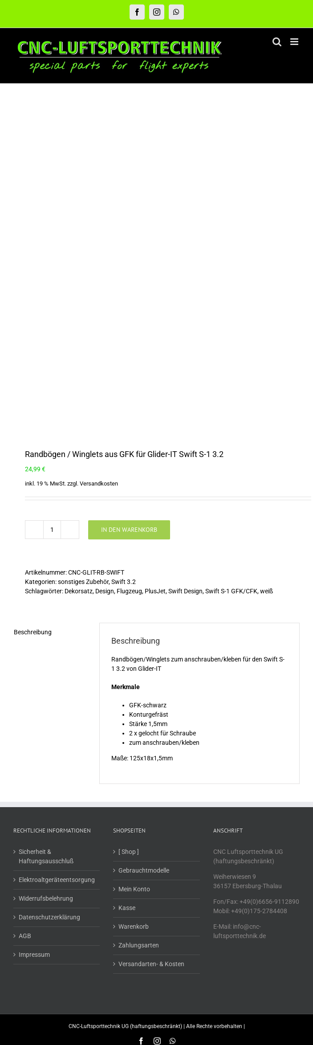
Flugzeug (129, 314)
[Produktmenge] (52, 252)
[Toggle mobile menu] (295, 41)
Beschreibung (33, 355)
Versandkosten (99, 206)
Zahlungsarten (138, 668)
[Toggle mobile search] (276, 41)
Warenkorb (133, 649)
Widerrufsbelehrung (46, 621)
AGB (25, 658)
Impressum (34, 677)
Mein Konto (134, 612)
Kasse (126, 630)
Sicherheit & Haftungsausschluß (46, 579)
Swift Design (185, 314)
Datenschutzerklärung (49, 640)
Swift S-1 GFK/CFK (231, 314)
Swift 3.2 (123, 304)
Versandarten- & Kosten (151, 686)
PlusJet (155, 314)
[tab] (50, 355)
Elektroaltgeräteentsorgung (57, 602)
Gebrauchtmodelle (143, 593)
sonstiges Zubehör (83, 304)
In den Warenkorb (129, 253)
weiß (266, 314)
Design (104, 314)
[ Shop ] (128, 574)
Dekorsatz (79, 314)
